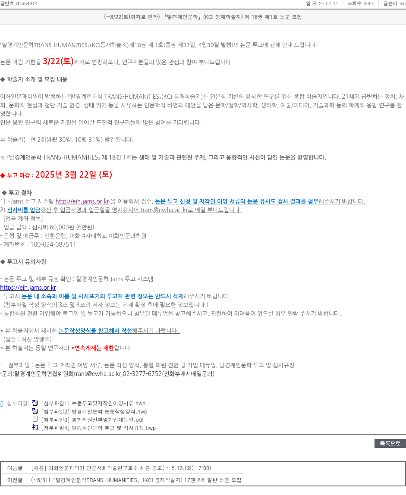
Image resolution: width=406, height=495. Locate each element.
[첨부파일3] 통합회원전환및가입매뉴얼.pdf (88, 419)
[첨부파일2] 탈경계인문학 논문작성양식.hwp (89, 411)
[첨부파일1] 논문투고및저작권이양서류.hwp (88, 403)
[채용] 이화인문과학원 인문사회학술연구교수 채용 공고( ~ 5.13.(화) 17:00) (121, 467)
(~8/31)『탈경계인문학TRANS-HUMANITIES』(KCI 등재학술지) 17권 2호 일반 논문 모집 (136, 479)
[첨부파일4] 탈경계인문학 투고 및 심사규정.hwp (94, 427)
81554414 (27, 3)
